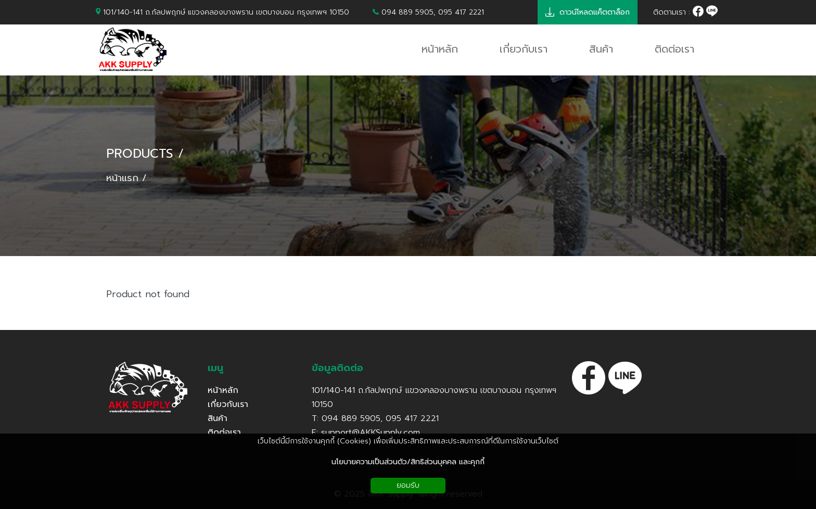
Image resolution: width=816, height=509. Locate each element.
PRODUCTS (139, 154)
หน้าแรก (122, 178)
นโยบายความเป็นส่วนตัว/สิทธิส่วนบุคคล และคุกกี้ (408, 461)
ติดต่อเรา (224, 432)
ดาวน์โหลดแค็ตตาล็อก (587, 12)
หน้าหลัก (223, 390)
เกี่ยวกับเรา (228, 404)
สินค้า (217, 418)
